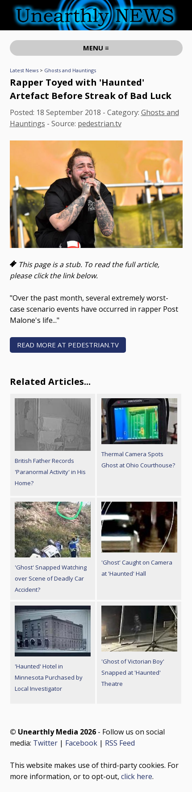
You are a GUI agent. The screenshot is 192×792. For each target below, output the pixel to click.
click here (136, 776)
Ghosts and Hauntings (70, 70)
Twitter (45, 743)
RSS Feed (120, 743)
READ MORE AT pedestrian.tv (68, 344)
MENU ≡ (96, 47)
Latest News (24, 70)
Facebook (81, 743)
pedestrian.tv (99, 123)
